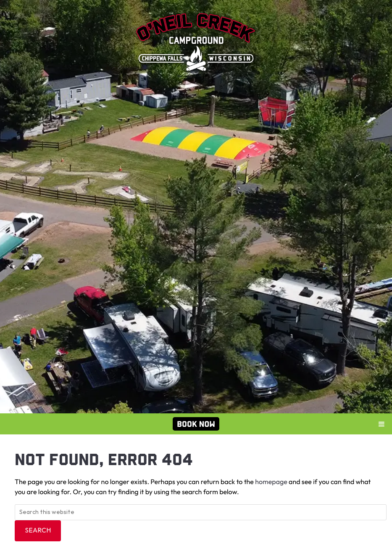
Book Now (196, 424)
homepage (271, 482)
